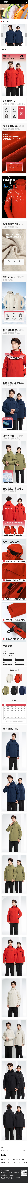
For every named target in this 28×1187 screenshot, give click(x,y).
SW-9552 (24, 1159)
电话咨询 (24, 1185)
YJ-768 (6, 1150)
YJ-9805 (14, 1162)
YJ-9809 (8, 1162)
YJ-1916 (19, 1162)
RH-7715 (25, 1150)
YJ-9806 (3, 1162)
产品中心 (10, 1185)
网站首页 (3, 1185)
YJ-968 (8, 1159)
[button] (26, 35)
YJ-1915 (25, 1162)
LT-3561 (18, 1159)
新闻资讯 (17, 1185)
